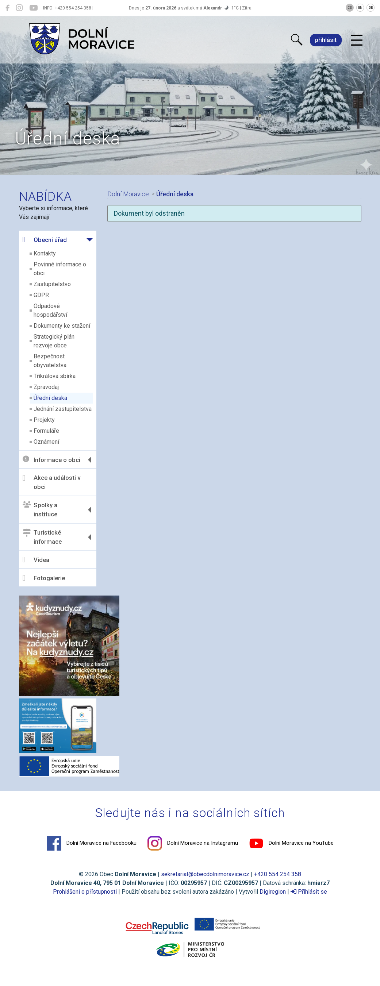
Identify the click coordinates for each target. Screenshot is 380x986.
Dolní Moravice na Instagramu (192, 843)
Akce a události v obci (51, 482)
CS (350, 7)
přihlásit (326, 39)
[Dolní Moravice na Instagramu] (19, 8)
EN (360, 7)
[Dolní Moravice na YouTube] (33, 8)
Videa (36, 560)
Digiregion (273, 891)
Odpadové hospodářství (50, 310)
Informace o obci (51, 459)
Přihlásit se (309, 891)
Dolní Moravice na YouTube (291, 843)
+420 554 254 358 (277, 874)
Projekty (44, 419)
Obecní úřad (45, 240)
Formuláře (46, 430)
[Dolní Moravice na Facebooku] (7, 8)
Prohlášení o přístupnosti (85, 891)
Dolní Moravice (128, 194)
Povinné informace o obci (60, 269)
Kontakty (45, 253)
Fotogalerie (44, 578)
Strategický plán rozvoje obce (54, 341)
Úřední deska (50, 397)
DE (371, 7)
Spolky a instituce (40, 509)
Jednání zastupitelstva (63, 408)
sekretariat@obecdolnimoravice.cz (205, 874)
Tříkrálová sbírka (55, 376)
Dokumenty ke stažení (62, 325)
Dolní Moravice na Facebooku (92, 843)
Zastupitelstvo (52, 284)
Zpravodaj (46, 387)
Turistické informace (42, 537)
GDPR (41, 295)
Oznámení (46, 441)
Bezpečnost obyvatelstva (50, 361)
